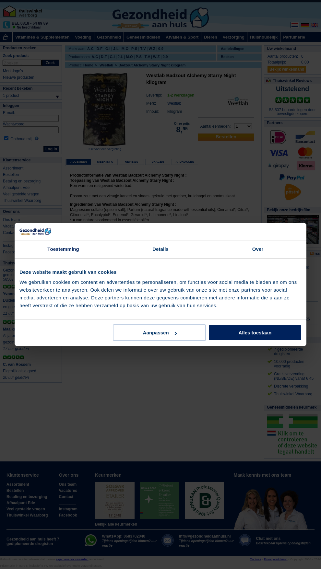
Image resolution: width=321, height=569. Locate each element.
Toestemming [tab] (63, 249)
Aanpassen (160, 332)
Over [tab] (258, 249)
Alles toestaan (255, 332)
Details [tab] (160, 249)
